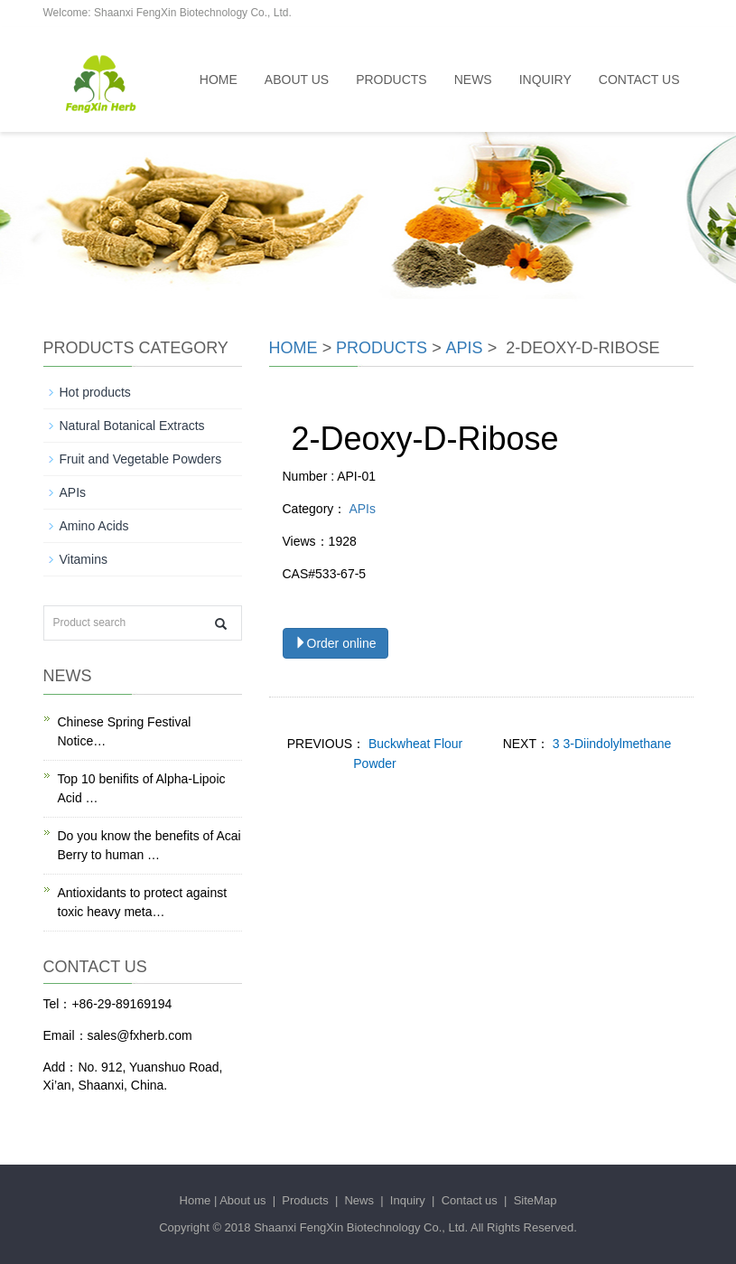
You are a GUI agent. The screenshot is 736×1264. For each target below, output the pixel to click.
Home (219, 79)
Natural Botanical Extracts (132, 425)
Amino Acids (94, 526)
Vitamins (83, 559)
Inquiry (545, 79)
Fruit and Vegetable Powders (141, 459)
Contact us (639, 79)
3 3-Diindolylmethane (610, 743)
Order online (335, 643)
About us (297, 79)
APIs (464, 348)
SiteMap (535, 1200)
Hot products (95, 392)
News (473, 79)
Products (391, 79)
